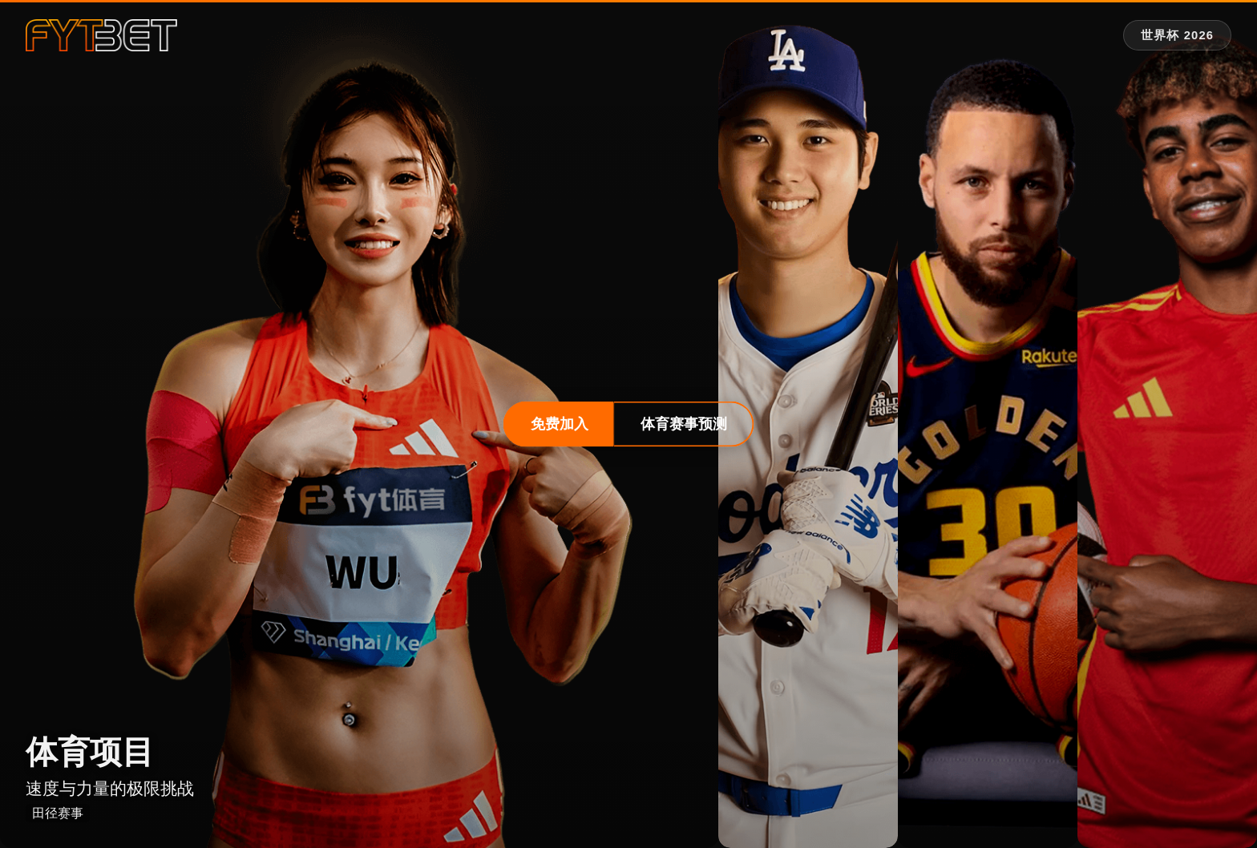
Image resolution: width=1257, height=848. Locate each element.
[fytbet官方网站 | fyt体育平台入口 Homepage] (101, 35)
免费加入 (559, 424)
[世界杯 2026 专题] (1177, 35)
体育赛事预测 (684, 424)
